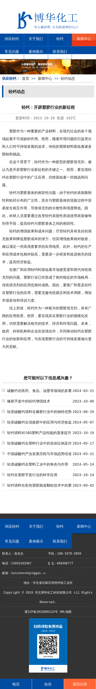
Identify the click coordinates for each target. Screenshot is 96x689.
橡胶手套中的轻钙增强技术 (28, 400)
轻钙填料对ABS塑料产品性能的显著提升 (39, 432)
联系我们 (60, 51)
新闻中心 (84, 38)
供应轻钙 (12, 38)
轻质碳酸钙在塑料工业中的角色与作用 (37, 464)
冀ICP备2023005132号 (41, 611)
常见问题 (12, 51)
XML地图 (65, 611)
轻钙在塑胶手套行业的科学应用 (32, 474)
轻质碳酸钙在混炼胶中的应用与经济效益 (39, 422)
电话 (15, 683)
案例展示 (36, 51)
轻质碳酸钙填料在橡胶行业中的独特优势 (39, 411)
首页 (25, 78)
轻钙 (59, 38)
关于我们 (36, 38)
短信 (47, 683)
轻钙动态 (68, 78)
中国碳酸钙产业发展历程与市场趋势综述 (39, 453)
